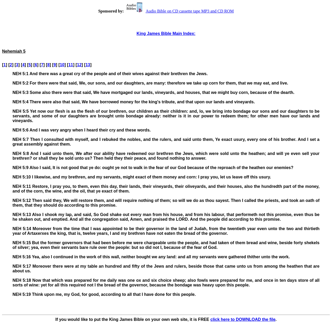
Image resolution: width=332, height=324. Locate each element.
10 (62, 65)
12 (79, 65)
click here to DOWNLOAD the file (242, 319)
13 (87, 65)
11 (70, 65)
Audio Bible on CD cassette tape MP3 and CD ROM (179, 11)
